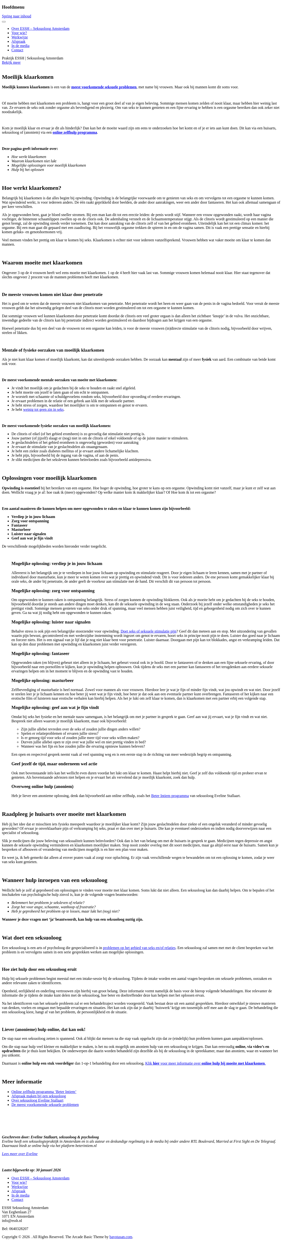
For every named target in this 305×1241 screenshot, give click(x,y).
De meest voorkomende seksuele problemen (45, 1105)
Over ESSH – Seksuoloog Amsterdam (40, 28)
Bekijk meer (11, 62)
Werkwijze (19, 37)
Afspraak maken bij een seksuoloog (38, 1096)
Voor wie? (19, 33)
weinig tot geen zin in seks (43, 409)
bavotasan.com (121, 1237)
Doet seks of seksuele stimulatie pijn (148, 631)
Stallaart (57, 1100)
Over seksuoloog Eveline (31, 1100)
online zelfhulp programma (75, 132)
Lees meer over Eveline (20, 1154)
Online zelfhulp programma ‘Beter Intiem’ (43, 1092)
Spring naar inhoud (16, 16)
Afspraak (18, 41)
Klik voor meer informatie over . (205, 1063)
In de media (20, 46)
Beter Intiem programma (170, 796)
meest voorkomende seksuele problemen (104, 87)
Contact (17, 50)
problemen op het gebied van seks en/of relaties (139, 948)
